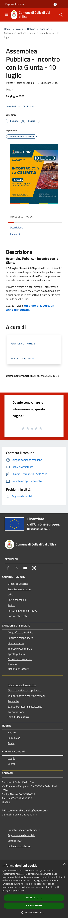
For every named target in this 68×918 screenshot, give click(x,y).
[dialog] (34, 889)
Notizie (31, 29)
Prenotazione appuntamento (24, 830)
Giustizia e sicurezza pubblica (24, 690)
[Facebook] (8, 568)
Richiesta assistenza (19, 846)
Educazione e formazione (22, 685)
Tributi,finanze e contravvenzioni (26, 696)
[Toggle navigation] (7, 14)
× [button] (64, 864)
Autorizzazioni (16, 712)
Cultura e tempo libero (20, 638)
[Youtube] (25, 568)
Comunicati (14, 738)
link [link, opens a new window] (22, 890)
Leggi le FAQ (15, 841)
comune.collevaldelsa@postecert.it (28, 810)
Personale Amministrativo (22, 611)
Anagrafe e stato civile (20, 632)
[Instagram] (34, 568)
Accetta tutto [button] (34, 897)
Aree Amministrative (19, 589)
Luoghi (11, 758)
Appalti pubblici (16, 654)
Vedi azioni (30, 107)
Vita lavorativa (16, 643)
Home (7, 29)
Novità (19, 29)
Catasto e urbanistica (20, 659)
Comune (44, 29)
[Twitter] (16, 568)
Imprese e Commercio (20, 649)
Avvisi (11, 743)
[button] (34, 912)
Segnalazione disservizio (21, 835)
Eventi (11, 764)
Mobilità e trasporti (18, 669)
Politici (11, 605)
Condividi (14, 107)
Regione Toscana (14, 4)
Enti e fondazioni (17, 600)
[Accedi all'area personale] (55, 4)
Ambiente (13, 701)
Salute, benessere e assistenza (25, 707)
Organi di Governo (18, 584)
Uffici (10, 594)
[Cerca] (61, 15)
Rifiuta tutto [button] (34, 905)
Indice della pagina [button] (21, 216)
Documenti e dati (17, 616)
